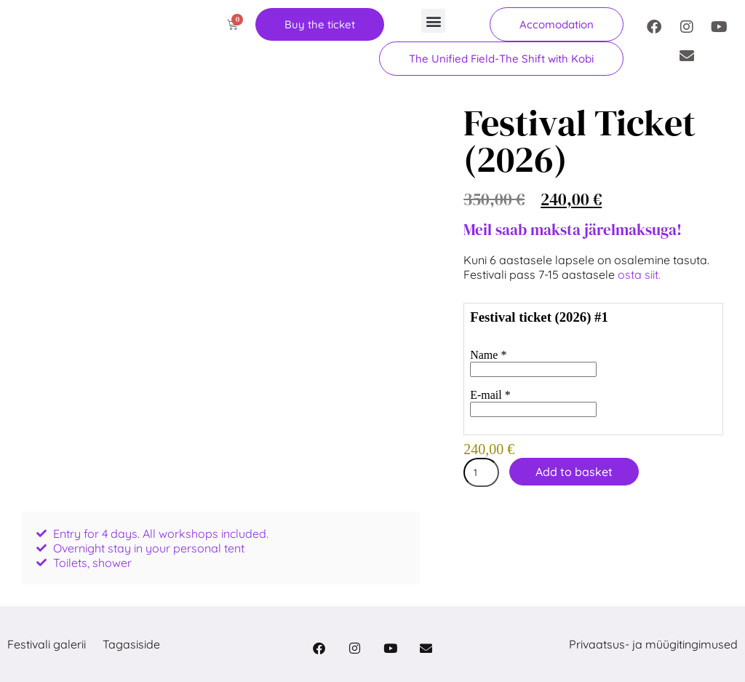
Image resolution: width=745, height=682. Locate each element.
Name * (488, 355)
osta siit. (641, 274)
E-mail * (490, 395)
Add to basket (574, 471)
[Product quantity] (480, 472)
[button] (433, 21)
